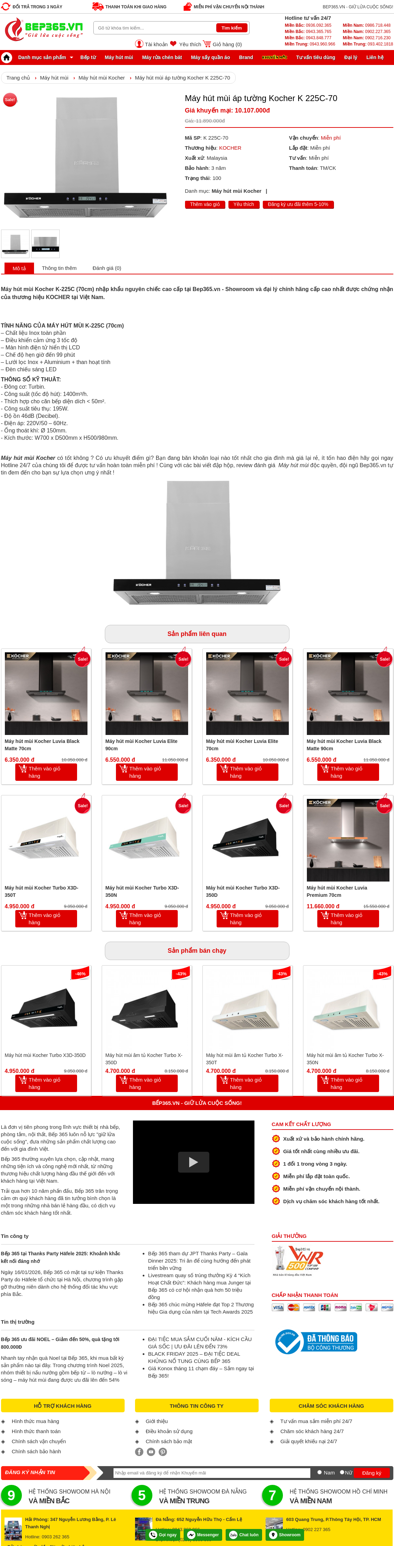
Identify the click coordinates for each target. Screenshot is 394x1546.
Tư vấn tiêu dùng (315, 57)
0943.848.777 (308, 37)
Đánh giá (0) (107, 268)
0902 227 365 (316, 1529)
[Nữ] (342, 1472)
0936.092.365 (308, 25)
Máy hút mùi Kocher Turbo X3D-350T (41, 891)
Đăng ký (371, 1473)
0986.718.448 (367, 25)
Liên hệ (374, 57)
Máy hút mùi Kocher (101, 78)
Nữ (348, 1472)
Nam (329, 1472)
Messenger (203, 1535)
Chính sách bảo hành (36, 1451)
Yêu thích (190, 44)
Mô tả (19, 268)
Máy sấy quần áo (210, 57)
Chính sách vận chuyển (39, 1441)
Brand (246, 57)
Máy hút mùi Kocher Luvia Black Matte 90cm (344, 744)
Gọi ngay (163, 1535)
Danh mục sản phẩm (35, 57)
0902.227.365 (367, 31)
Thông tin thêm (59, 268)
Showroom (285, 1535)
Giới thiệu (157, 1421)
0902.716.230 (367, 37)
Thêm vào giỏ (205, 204)
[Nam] (319, 1472)
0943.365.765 (308, 31)
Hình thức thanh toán (36, 1431)
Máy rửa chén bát (162, 57)
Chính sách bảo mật (169, 1441)
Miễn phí (331, 138)
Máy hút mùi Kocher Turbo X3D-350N (142, 891)
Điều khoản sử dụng (169, 1431)
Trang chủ (18, 78)
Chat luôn (243, 1535)
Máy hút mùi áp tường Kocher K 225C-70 (182, 78)
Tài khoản (156, 44)
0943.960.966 (310, 44)
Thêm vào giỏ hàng (45, 772)
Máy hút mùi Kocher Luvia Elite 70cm (242, 744)
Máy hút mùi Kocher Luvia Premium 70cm (337, 891)
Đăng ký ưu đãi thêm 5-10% (298, 204)
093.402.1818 (368, 44)
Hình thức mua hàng (35, 1421)
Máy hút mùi (119, 57)
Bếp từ (88, 57)
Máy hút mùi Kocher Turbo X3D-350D (243, 891)
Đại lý (351, 57)
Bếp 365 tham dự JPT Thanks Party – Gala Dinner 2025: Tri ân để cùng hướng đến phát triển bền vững (199, 1260)
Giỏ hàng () (227, 44)
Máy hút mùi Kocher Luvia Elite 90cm (142, 744)
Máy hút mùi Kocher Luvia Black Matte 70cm (42, 744)
